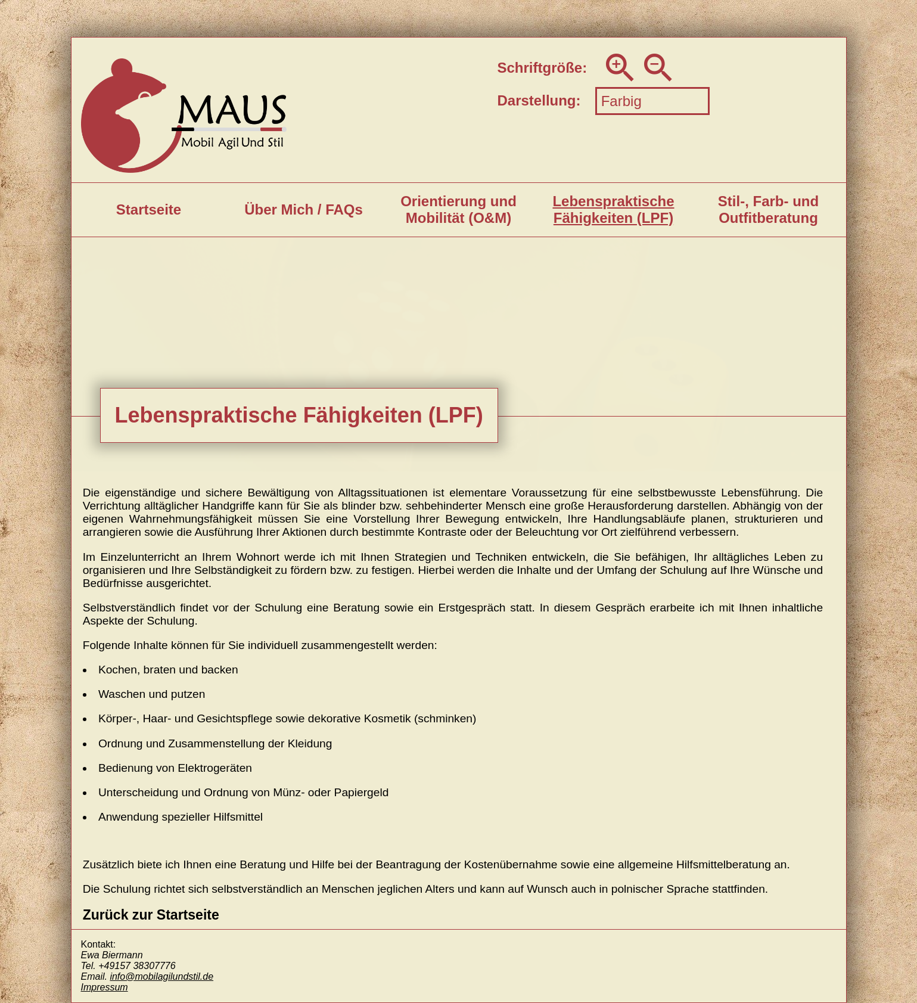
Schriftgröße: (542, 68)
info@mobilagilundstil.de (161, 976)
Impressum (104, 987)
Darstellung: (539, 100)
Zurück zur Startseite (151, 915)
